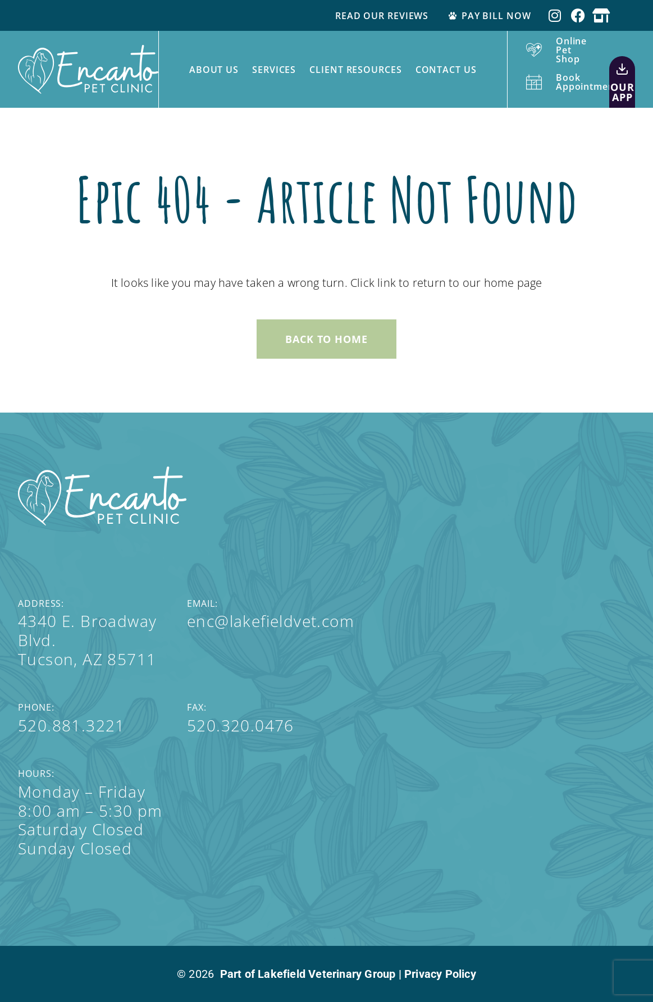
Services (274, 69)
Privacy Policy (440, 974)
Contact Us (446, 69)
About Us (214, 69)
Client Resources (355, 69)
